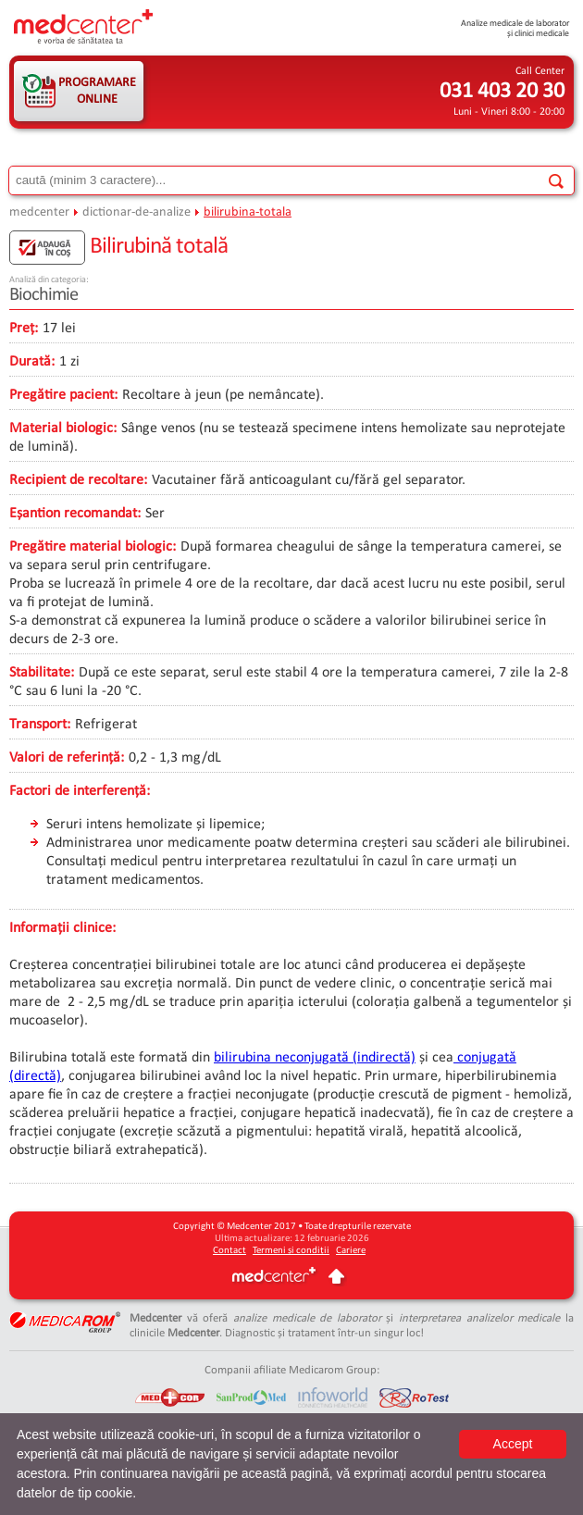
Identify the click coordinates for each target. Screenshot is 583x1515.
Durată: (32, 361)
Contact (229, 1251)
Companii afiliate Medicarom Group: (292, 1370)
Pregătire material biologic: (92, 547)
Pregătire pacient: (63, 395)
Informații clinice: (62, 928)
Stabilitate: (41, 672)
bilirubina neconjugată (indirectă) (315, 1057)
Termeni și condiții (291, 1251)
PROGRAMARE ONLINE (97, 91)
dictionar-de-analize (136, 212)
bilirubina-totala (248, 212)
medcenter (39, 212)
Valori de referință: (66, 758)
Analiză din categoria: (49, 280)
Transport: (39, 724)
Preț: (23, 328)
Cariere (351, 1251)
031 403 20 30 (502, 92)
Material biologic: (63, 428)
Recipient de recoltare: (78, 480)
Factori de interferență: (79, 791)
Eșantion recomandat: (75, 513)
